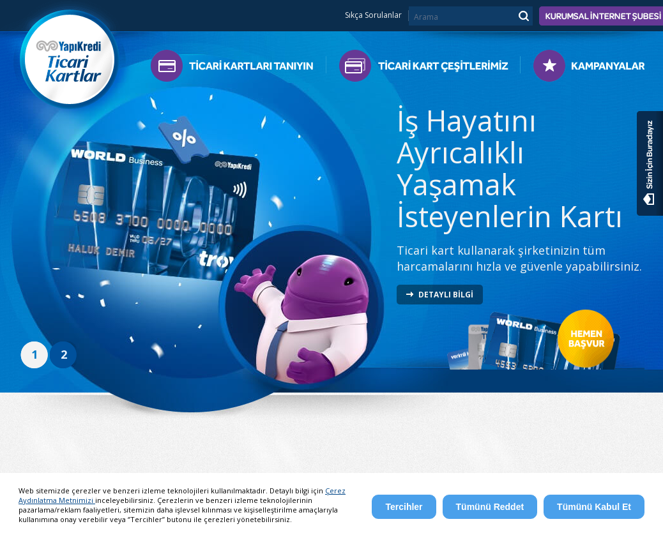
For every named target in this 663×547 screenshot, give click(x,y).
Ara (523, 15)
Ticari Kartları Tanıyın (238, 68)
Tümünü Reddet (490, 507)
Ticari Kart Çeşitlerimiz (423, 68)
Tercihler (403, 507)
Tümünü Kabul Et (594, 507)
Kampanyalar (582, 68)
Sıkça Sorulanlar (373, 15)
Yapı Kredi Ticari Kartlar (70, 56)
